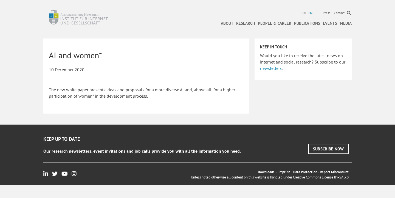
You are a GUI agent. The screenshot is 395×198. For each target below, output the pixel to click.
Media (346, 23)
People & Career (274, 23)
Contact (339, 13)
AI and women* (75, 55)
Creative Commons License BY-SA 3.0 (321, 177)
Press (326, 13)
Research (245, 23)
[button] (328, 149)
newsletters (271, 68)
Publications (307, 23)
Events (330, 23)
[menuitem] (305, 13)
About (227, 23)
